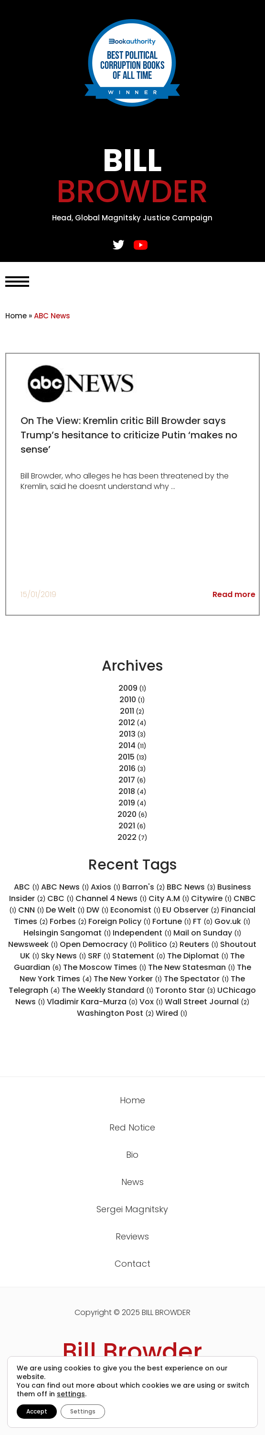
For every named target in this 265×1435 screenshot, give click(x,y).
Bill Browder (132, 1352)
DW (97, 909)
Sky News (63, 955)
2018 (126, 791)
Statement (139, 955)
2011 (127, 711)
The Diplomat (198, 955)
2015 (126, 756)
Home (16, 316)
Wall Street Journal (207, 1001)
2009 (128, 688)
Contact (132, 1264)
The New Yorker (128, 978)
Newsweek (33, 944)
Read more (233, 594)
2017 (126, 779)
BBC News (191, 886)
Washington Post (115, 1013)
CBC (60, 898)
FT (203, 921)
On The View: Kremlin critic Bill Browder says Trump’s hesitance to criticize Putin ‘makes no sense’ (129, 435)
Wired (172, 1013)
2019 (126, 802)
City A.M (169, 898)
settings (71, 1394)
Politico (158, 944)
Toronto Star (185, 990)
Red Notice (132, 1127)
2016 (127, 768)
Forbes (68, 921)
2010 (127, 699)
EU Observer (191, 909)
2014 (127, 745)
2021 (126, 825)
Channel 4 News (111, 898)
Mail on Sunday (207, 932)
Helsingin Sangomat (67, 932)
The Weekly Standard (108, 990)
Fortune (171, 921)
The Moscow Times (105, 967)
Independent (142, 932)
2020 (127, 814)
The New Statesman (191, 967)
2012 (126, 722)
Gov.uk (232, 921)
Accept (36, 1411)
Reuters (199, 944)
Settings (82, 1411)
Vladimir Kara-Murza (92, 1001)
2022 (127, 837)
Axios (106, 886)
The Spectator (196, 978)
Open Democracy (98, 944)
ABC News (65, 886)
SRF (99, 955)
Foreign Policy (119, 921)
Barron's (143, 886)
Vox (151, 1001)
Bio (132, 1155)
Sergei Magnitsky (132, 1209)
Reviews (132, 1236)
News (132, 1182)
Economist (135, 909)
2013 (127, 733)
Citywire (211, 898)
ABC (27, 886)
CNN (31, 909)
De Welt (65, 909)
